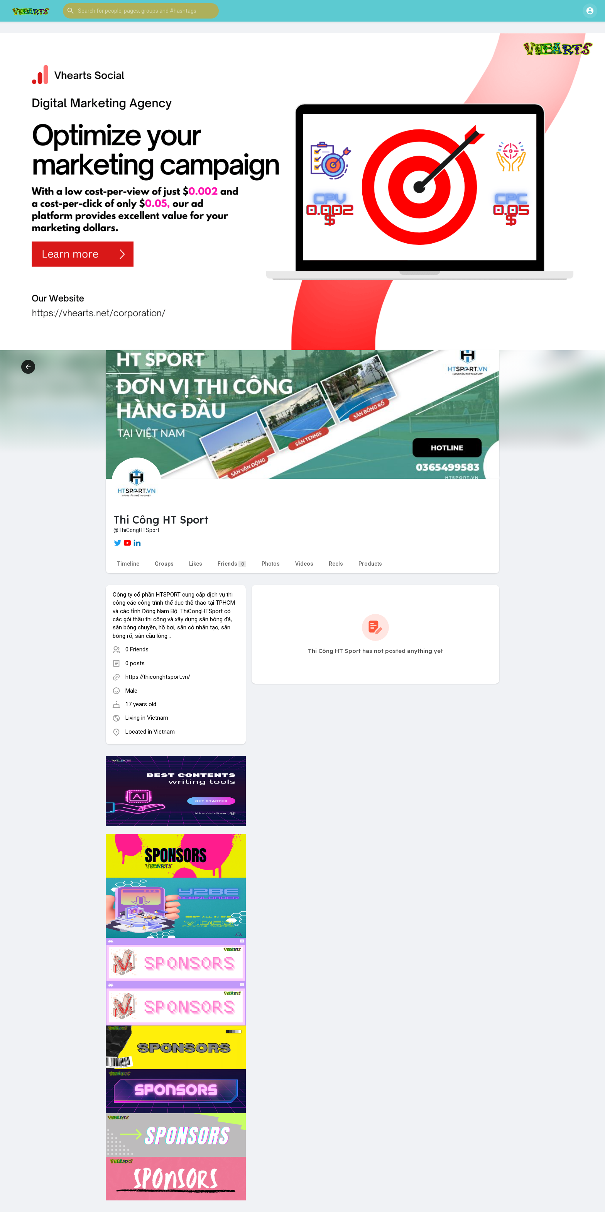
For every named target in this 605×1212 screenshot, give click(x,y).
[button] (141, 11)
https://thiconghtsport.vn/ (157, 676)
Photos (271, 564)
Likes (195, 564)
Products (370, 564)
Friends (232, 564)
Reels (336, 564)
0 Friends (137, 649)
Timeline (128, 564)
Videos (304, 564)
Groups (164, 564)
